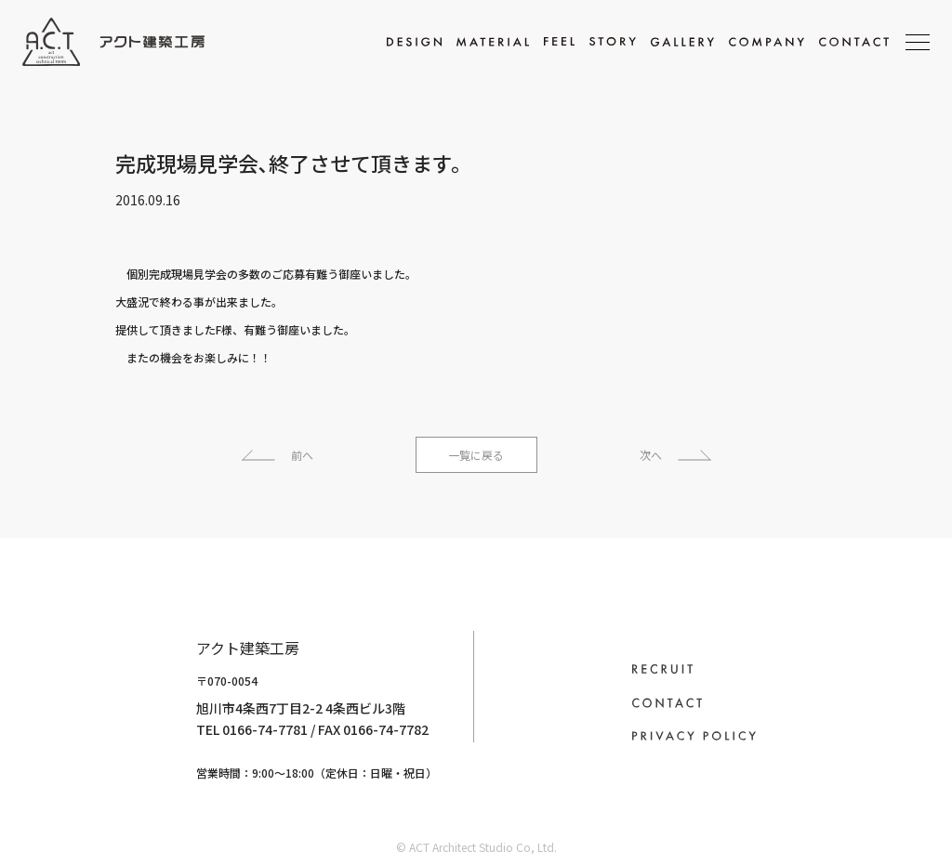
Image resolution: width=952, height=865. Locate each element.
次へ (651, 455)
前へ (302, 455)
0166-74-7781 (197, 729)
